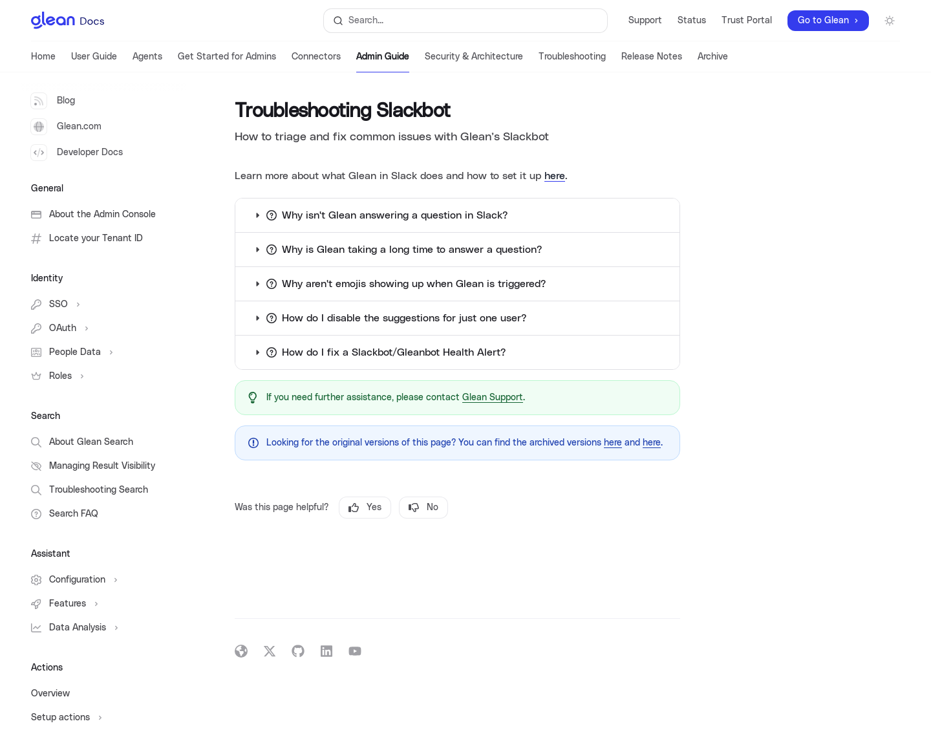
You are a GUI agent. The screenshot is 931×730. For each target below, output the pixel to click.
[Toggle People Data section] (103, 352)
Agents (147, 62)
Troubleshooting (572, 62)
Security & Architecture (474, 62)
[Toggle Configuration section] (103, 580)
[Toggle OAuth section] (103, 328)
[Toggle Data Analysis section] (103, 627)
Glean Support (492, 397)
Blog (53, 101)
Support (645, 20)
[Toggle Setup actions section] (103, 717)
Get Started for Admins (227, 62)
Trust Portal (747, 20)
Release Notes (651, 62)
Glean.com (66, 126)
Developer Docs (77, 152)
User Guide (94, 62)
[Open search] (465, 20)
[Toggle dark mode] (889, 20)
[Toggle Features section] (103, 604)
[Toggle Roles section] (103, 376)
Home (43, 62)
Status (692, 20)
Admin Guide (382, 62)
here (554, 176)
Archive (713, 62)
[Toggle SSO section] (103, 304)
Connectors (316, 62)
